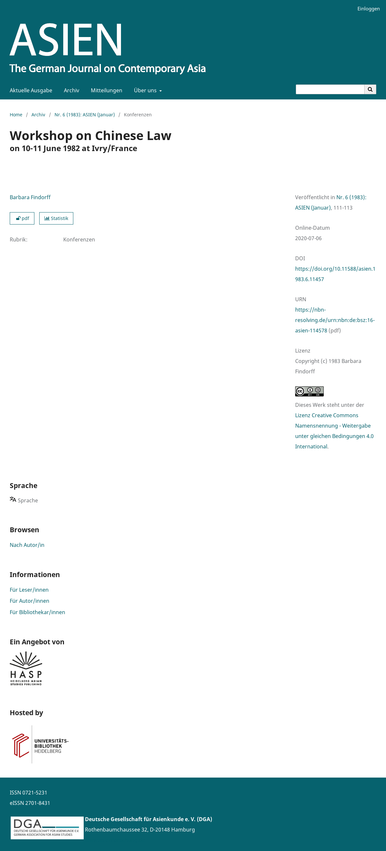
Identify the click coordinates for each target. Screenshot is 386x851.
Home (16, 114)
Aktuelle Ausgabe (29, 90)
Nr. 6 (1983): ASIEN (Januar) (84, 114)
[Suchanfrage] (330, 89)
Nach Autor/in (27, 544)
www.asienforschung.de (115, 840)
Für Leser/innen (29, 589)
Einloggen (366, 8)
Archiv (70, 90)
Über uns (144, 90)
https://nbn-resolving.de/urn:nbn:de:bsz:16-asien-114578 (335, 320)
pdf (22, 218)
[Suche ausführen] (370, 89)
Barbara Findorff (30, 197)
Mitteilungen (105, 90)
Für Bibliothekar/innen (37, 612)
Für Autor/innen (29, 600)
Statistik (56, 218)
